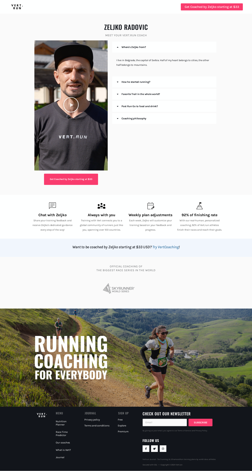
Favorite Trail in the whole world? (141, 94)
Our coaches (63, 442)
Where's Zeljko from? (134, 47)
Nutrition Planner (61, 423)
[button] (71, 105)
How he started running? (136, 81)
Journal (60, 457)
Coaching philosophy (134, 118)
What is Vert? (63, 449)
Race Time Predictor (62, 433)
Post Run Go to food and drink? (140, 106)
